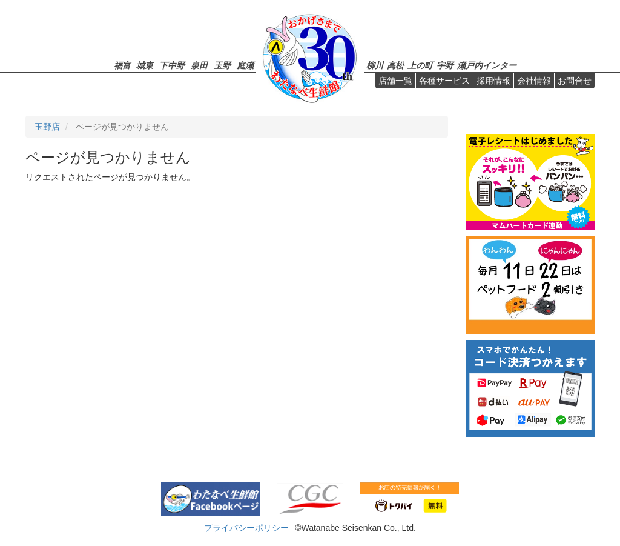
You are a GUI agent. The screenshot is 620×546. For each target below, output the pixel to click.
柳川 (374, 65)
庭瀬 (245, 65)
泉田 (199, 65)
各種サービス (444, 80)
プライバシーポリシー (246, 528)
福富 (122, 65)
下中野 (172, 65)
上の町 (420, 65)
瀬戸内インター (486, 65)
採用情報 (493, 80)
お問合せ (575, 80)
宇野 (445, 65)
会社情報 (534, 80)
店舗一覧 (395, 80)
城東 (144, 65)
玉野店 (47, 127)
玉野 (222, 65)
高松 (395, 65)
